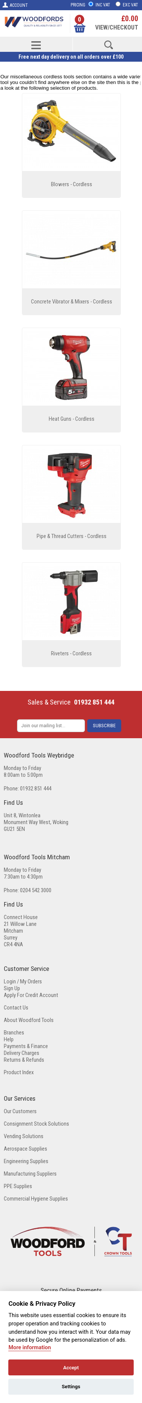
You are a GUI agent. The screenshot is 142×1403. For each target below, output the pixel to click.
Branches (14, 1032)
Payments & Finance (26, 1046)
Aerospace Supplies (25, 1148)
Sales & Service (49, 702)
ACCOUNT (15, 5)
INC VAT (103, 5)
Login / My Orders (23, 981)
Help (9, 1039)
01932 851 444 (94, 702)
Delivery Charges (21, 1053)
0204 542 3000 (35, 890)
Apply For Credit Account (31, 995)
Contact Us (16, 1007)
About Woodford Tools (29, 1020)
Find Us (13, 802)
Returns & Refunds (24, 1059)
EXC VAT (130, 5)
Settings (71, 1386)
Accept (71, 1367)
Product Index (19, 1072)
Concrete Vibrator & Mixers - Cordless (71, 301)
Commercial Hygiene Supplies (36, 1198)
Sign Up (12, 988)
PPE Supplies (18, 1186)
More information (29, 1347)
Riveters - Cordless (71, 653)
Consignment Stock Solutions (36, 1123)
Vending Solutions (23, 1136)
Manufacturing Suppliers (30, 1173)
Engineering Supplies (26, 1161)
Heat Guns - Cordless (71, 418)
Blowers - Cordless (71, 184)
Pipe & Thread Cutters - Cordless (71, 536)
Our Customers (20, 1111)
